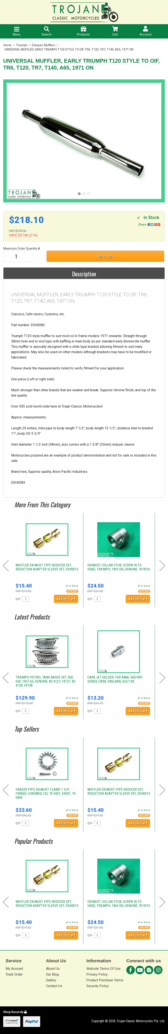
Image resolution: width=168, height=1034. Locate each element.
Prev (6, 565)
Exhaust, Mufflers (43, 45)
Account (146, 31)
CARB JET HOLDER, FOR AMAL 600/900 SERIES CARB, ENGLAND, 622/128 (114, 679)
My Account (14, 969)
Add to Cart (105, 256)
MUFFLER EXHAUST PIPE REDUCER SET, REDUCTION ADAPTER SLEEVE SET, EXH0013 (47, 567)
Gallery (51, 980)
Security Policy (97, 986)
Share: (149, 224)
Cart (115, 31)
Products (83, 31)
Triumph (21, 45)
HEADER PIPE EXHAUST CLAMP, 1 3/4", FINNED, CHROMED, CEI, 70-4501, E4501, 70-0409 (46, 793)
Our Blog (52, 974)
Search (47, 31)
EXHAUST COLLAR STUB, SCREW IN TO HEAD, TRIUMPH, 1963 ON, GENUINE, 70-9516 (118, 567)
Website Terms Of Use (103, 969)
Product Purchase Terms (104, 980)
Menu (17, 31)
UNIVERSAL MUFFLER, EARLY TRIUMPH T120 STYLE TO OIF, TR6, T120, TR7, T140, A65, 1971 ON (68, 49)
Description (84, 273)
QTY (18, 599)
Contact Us (54, 986)
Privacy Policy (97, 974)
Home (7, 45)
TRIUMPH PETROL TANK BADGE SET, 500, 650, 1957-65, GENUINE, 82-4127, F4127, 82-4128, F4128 (46, 681)
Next (162, 565)
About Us (53, 969)
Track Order (14, 974)
